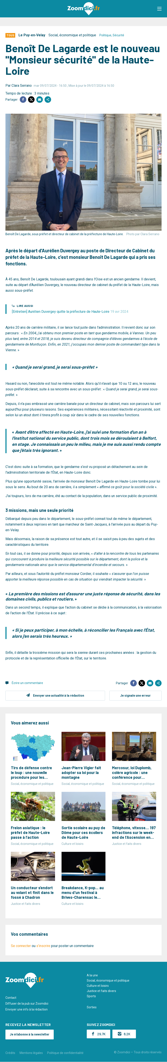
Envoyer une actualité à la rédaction (58, 695)
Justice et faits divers (101, 991)
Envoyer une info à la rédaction (26, 1009)
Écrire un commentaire (27, 683)
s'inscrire (43, 946)
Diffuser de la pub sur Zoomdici (26, 1003)
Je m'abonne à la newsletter (29, 1034)
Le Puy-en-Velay (31, 35)
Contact (10, 997)
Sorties (92, 1007)
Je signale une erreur (135, 695)
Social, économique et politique (72, 35)
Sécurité (118, 35)
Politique (105, 35)
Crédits (10, 1053)
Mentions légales (31, 1053)
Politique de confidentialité (65, 1053)
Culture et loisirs (98, 985)
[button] (159, 8)
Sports (91, 996)
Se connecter (21, 946)
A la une (92, 975)
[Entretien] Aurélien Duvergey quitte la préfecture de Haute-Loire (70, 312)
